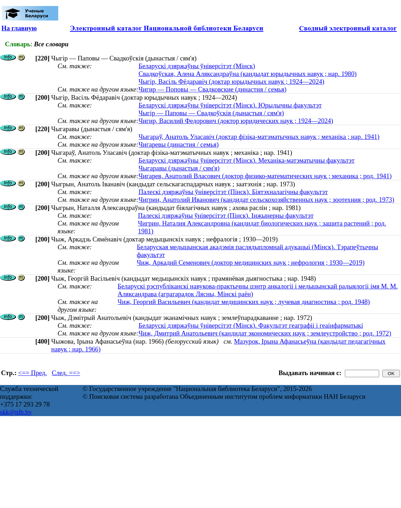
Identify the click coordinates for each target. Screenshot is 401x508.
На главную (19, 28)
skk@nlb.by (16, 412)
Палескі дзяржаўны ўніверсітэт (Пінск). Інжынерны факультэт (225, 215)
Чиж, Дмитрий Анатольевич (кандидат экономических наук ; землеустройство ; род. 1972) (264, 333)
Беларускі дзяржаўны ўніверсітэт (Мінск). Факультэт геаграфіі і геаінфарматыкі (250, 325)
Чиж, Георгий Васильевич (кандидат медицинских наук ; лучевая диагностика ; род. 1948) (244, 301)
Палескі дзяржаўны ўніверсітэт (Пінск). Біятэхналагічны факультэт (233, 191)
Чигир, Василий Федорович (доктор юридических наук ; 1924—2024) (235, 120)
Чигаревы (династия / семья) (178, 144)
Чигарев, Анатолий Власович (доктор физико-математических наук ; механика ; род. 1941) (264, 176)
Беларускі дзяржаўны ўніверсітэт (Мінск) (196, 66)
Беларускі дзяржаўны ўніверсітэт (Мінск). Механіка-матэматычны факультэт (246, 160)
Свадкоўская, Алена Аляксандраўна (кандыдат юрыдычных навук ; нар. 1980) (247, 73)
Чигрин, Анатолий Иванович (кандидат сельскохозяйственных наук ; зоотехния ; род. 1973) (266, 199)
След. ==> (66, 372)
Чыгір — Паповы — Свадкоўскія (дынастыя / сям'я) (211, 113)
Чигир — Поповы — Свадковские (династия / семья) (212, 89)
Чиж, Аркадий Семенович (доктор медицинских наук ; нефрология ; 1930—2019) (250, 262)
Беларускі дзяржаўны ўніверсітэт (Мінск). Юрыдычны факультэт (230, 105)
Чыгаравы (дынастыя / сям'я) (179, 168)
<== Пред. (32, 372)
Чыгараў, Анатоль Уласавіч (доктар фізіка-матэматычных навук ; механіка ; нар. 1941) (258, 136)
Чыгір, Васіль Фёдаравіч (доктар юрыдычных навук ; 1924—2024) (231, 81)
